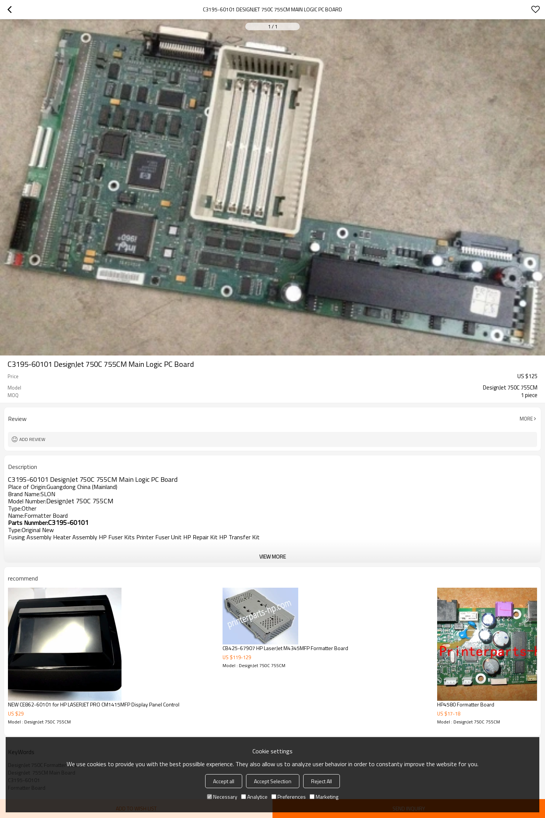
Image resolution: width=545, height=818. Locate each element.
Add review (32, 439)
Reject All (321, 781)
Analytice (254, 797)
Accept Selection (272, 781)
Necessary (222, 797)
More (526, 418)
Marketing (324, 797)
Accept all (223, 781)
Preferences (288, 797)
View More (272, 556)
